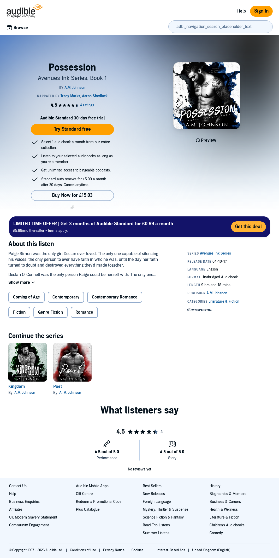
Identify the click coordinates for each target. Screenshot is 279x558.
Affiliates (15, 509)
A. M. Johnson (70, 392)
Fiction (19, 312)
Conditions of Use (83, 550)
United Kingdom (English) (211, 550)
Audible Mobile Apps (92, 486)
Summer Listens (156, 533)
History (215, 486)
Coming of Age (26, 297)
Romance (84, 312)
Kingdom (16, 386)
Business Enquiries (24, 501)
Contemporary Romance (115, 297)
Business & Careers (225, 501)
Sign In (261, 11)
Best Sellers (152, 486)
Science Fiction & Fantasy (163, 517)
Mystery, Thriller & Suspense (165, 509)
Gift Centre (84, 494)
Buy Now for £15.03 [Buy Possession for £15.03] (72, 195)
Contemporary (65, 297)
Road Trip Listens (156, 525)
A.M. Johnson (24, 392)
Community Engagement (29, 525)
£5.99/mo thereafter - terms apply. (93, 227)
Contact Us (18, 486)
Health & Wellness (224, 509)
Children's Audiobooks (227, 525)
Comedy (216, 533)
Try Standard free (72, 129)
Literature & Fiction (224, 517)
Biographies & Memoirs (228, 494)
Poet (57, 386)
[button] (72, 207)
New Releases (154, 494)
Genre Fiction (50, 312)
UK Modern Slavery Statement (33, 517)
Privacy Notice (114, 550)
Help (241, 11)
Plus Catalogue (87, 509)
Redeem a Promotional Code (98, 501)
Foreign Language (157, 501)
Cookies (138, 550)
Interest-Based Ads (171, 550)
